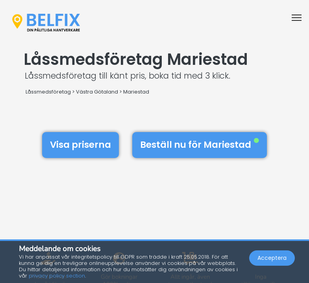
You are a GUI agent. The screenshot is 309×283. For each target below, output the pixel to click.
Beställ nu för (199, 144)
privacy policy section (57, 275)
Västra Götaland (97, 91)
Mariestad (136, 91)
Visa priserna (80, 144)
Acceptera (272, 258)
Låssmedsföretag (48, 91)
